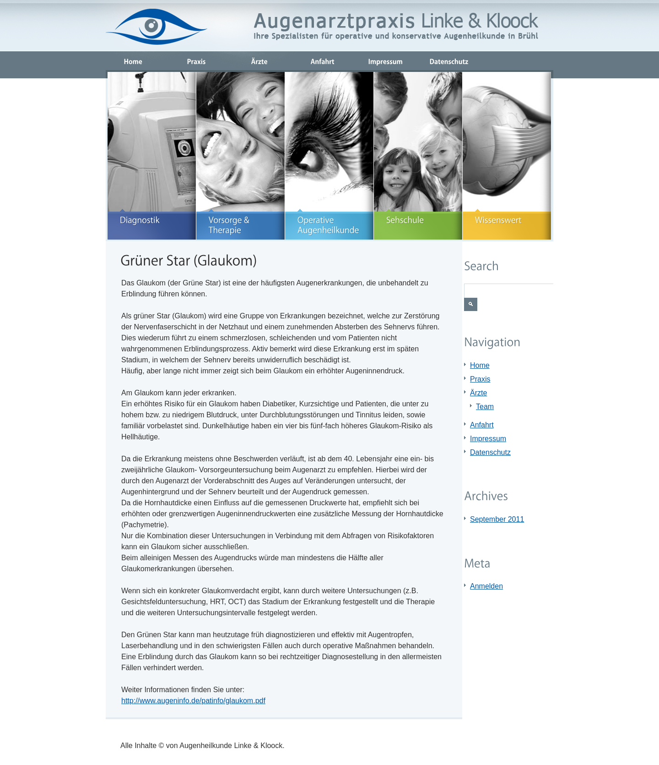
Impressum (488, 439)
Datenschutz (490, 452)
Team (485, 406)
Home (480, 365)
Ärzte (478, 393)
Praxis (480, 379)
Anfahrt (482, 425)
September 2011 (497, 519)
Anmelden (486, 586)
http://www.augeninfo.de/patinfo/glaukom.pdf (193, 701)
